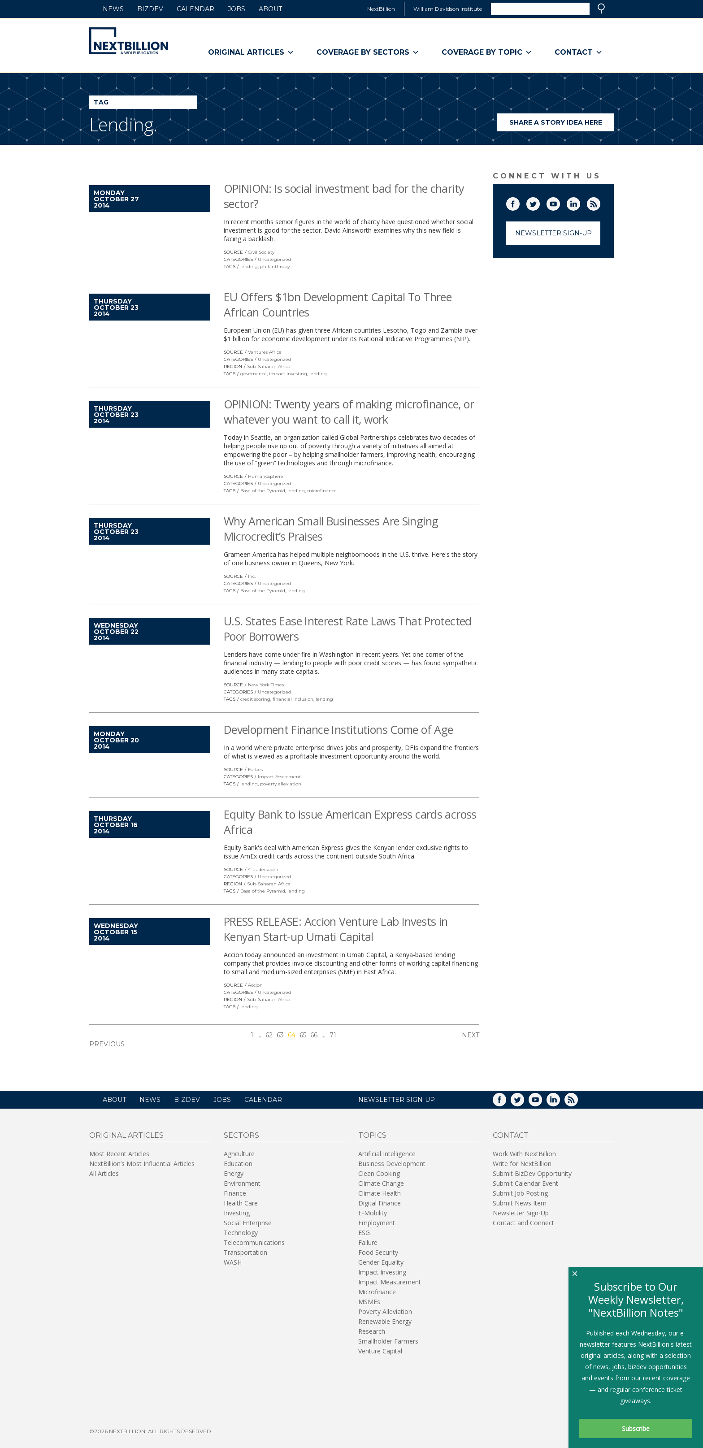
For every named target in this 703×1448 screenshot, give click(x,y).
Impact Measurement (389, 1282)
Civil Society (261, 252)
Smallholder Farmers (388, 1341)
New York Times (266, 685)
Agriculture (239, 1153)
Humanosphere (265, 476)
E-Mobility (372, 1213)
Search (601, 8)
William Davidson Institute (447, 8)
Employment (376, 1222)
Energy (233, 1173)
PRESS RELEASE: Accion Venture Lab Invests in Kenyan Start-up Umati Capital (336, 929)
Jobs (236, 9)
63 (280, 1035)
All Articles (104, 1173)
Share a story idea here (561, 124)
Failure (368, 1242)
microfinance (322, 491)
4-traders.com (263, 869)
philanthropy (275, 266)
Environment (242, 1183)
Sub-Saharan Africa (269, 366)
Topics (372, 1135)
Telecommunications (254, 1242)
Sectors (241, 1135)
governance (253, 374)
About (270, 9)
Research (371, 1331)
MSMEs (369, 1301)
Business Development (391, 1163)
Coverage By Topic (487, 52)
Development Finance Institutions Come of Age (338, 729)
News (113, 9)
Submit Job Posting (520, 1193)
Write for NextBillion (522, 1163)
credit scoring (255, 699)
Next (470, 1035)
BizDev (150, 9)
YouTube (559, 202)
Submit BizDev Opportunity (532, 1173)
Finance (235, 1193)
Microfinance (377, 1292)
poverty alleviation (280, 784)
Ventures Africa (265, 352)
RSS (599, 202)
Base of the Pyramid (262, 491)
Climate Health (379, 1193)
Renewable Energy (385, 1321)
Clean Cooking (379, 1173)
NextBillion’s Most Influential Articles (142, 1163)
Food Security (378, 1252)
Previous (107, 1044)
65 (302, 1035)
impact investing (288, 374)
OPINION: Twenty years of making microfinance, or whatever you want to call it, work (349, 411)
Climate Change (381, 1183)
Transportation (245, 1252)
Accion (255, 985)
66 (313, 1035)
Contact (579, 52)
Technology (241, 1232)
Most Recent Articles (119, 1153)
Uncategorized (274, 259)
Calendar (195, 9)
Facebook (519, 202)
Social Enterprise (248, 1222)
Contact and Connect (523, 1222)
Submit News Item (520, 1203)
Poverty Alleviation (385, 1311)
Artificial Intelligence (387, 1153)
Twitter (539, 202)
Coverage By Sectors (368, 52)
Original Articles (251, 52)
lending (249, 266)
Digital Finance (379, 1203)
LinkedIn (579, 202)
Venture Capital (380, 1351)
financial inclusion (293, 699)
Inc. (252, 576)
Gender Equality (381, 1262)
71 (333, 1035)
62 (269, 1035)
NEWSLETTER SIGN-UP (396, 1100)
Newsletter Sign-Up (553, 233)
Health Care (241, 1203)
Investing (237, 1213)
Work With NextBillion (524, 1153)
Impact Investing (382, 1272)
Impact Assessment (279, 777)
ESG (364, 1232)
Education (238, 1163)
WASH (233, 1262)
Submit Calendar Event (525, 1183)
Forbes (255, 769)
